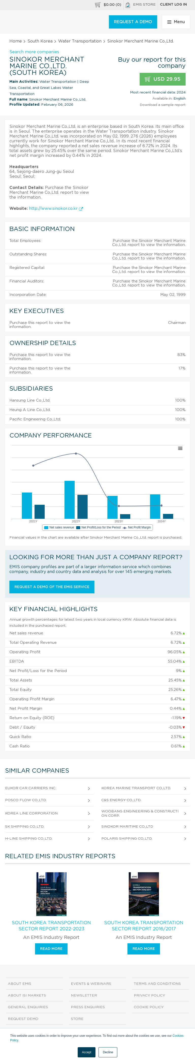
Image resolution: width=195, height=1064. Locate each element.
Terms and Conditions (157, 984)
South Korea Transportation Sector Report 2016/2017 (143, 926)
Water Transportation (80, 41)
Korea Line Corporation (31, 813)
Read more (51, 949)
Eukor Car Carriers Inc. (30, 788)
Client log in (173, 4)
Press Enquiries (88, 1007)
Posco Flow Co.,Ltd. (25, 800)
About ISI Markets (27, 995)
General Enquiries (28, 1007)
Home (15, 41)
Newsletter (84, 995)
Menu (176, 22)
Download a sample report (163, 105)
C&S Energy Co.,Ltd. (121, 800)
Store (77, 1019)
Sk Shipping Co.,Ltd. (24, 826)
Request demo (23, 1019)
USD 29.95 (163, 79)
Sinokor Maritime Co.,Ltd (127, 826)
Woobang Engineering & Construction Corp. (139, 813)
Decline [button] (108, 1052)
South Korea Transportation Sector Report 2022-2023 (51, 926)
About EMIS (19, 984)
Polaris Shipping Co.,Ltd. (126, 838)
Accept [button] (86, 1052)
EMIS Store (141, 5)
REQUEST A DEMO (133, 22)
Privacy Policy (149, 995)
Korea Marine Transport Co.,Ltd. (136, 788)
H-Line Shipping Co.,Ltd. (28, 838)
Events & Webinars (91, 984)
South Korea (40, 41)
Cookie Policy (149, 1007)
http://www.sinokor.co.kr (56, 209)
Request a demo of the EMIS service (51, 587)
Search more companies (34, 52)
